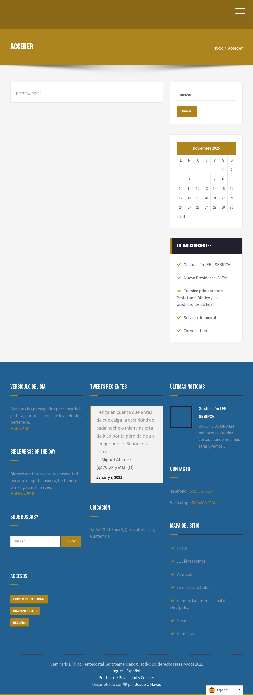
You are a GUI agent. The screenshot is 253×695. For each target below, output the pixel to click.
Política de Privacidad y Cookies (127, 677)
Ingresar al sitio (25, 611)
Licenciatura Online (194, 587)
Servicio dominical (200, 318)
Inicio (218, 48)
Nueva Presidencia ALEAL (206, 278)
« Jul (181, 217)
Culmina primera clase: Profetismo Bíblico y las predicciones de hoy (200, 297)
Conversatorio (196, 331)
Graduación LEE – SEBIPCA (207, 265)
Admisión (185, 574)
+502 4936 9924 (202, 503)
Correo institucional (29, 599)
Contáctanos (188, 634)
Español (133, 671)
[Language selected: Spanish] (224, 690)
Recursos (185, 621)
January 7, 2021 (109, 477)
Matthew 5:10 (22, 494)
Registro (20, 623)
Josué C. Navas (148, 684)
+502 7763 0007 (200, 491)
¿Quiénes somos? (192, 561)
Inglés (118, 671)
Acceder (235, 48)
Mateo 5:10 (19, 429)
